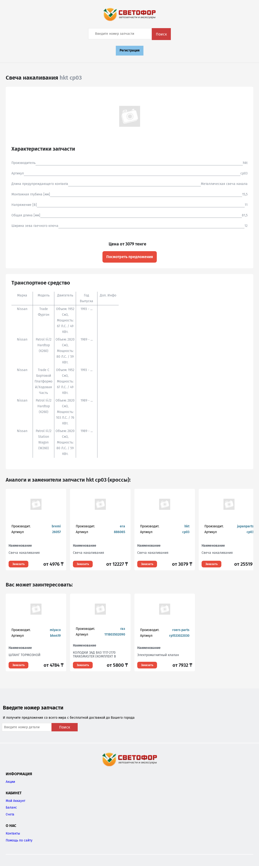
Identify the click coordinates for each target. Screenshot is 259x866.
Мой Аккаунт (15, 801)
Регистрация (130, 50)
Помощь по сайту (19, 840)
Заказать (18, 564)
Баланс (11, 807)
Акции (10, 782)
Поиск (161, 34)
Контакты (13, 833)
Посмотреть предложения (129, 257)
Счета (10, 814)
